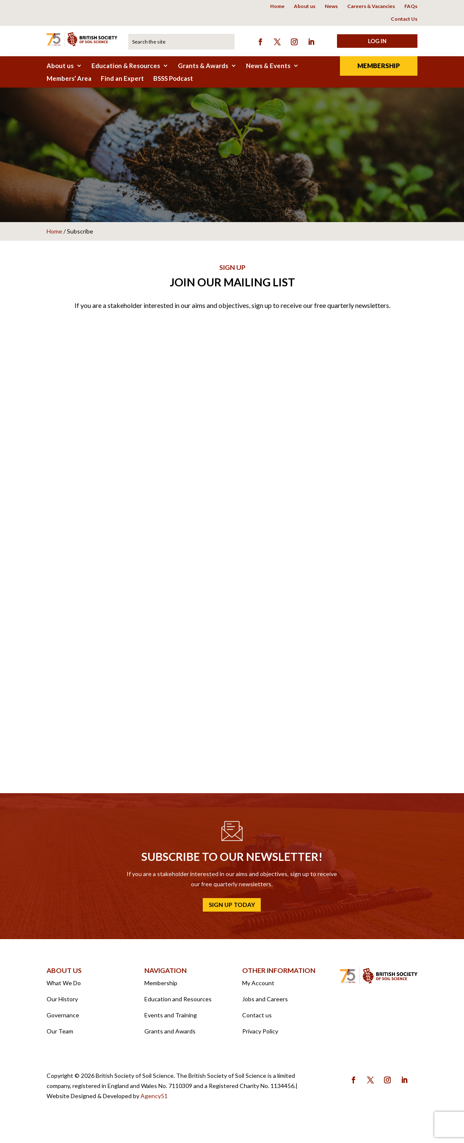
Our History (62, 1003)
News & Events (268, 66)
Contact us (257, 1019)
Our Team (60, 1035)
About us (304, 6)
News (331, 6)
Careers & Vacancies (371, 6)
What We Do (64, 987)
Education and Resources (178, 1003)
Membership (378, 65)
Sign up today (232, 908)
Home (277, 6)
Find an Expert (122, 78)
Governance (63, 1019)
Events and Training (170, 1019)
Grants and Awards (170, 1035)
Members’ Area (69, 78)
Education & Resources (125, 66)
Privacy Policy (260, 1035)
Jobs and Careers (265, 1003)
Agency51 (154, 1100)
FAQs (410, 6)
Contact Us (404, 19)
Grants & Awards (203, 66)
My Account (258, 987)
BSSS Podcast (173, 78)
